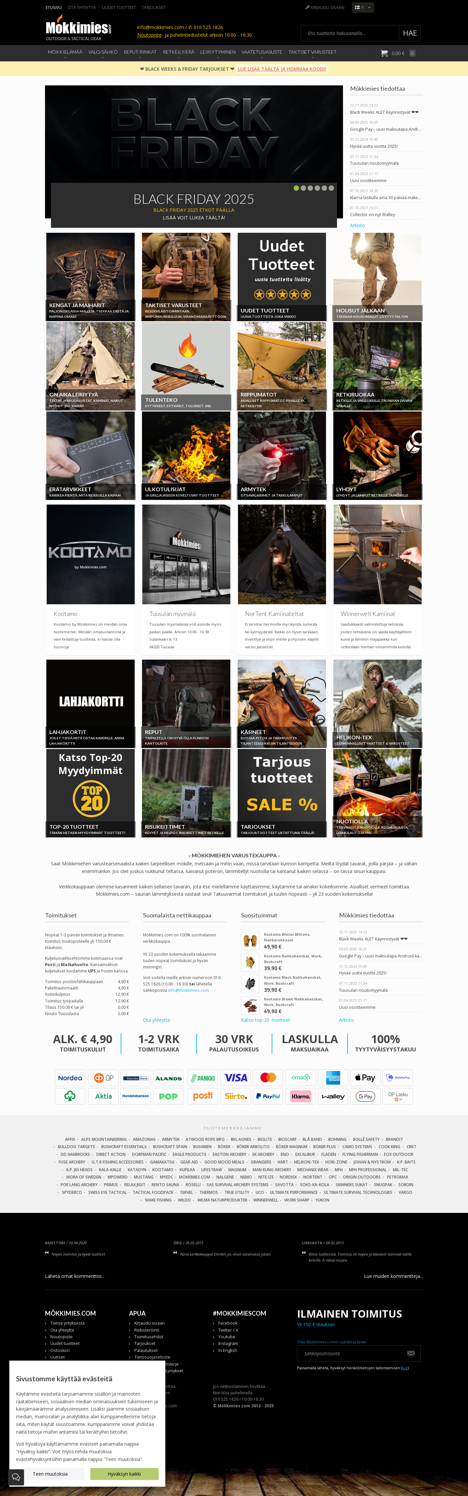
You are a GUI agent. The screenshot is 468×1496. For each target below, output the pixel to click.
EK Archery (263, 1154)
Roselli (193, 1185)
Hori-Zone (336, 1162)
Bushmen (202, 1147)
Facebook (227, 1323)
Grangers (261, 1162)
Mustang (144, 1177)
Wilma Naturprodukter (222, 1200)
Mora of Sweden (83, 1177)
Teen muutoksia (50, 1474)
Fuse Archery (72, 1162)
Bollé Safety (366, 1139)
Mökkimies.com (194, 1177)
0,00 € (403, 53)
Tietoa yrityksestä (67, 1323)
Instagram (228, 1343)
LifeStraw (211, 1170)
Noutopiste (149, 35)
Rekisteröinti (146, 1330)
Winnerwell (265, 1200)
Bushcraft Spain (170, 1147)
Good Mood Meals (224, 1162)
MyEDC (166, 1177)
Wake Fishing (158, 1200)
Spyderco (72, 1192)
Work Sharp (296, 1200)
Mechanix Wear (312, 1170)
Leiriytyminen (218, 52)
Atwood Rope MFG (205, 1139)
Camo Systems (357, 1147)
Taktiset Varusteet (312, 52)
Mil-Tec (400, 1170)
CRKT (411, 1147)
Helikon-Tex (306, 1162)
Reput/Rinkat (140, 52)
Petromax (397, 1177)
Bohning (337, 1139)
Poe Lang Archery (79, 1185)
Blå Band (312, 1139)
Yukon (322, 1200)
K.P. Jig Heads (79, 1170)
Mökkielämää (65, 52)
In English (227, 1350)
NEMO (246, 1177)
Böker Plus (324, 1147)
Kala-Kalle (110, 1170)
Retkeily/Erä (178, 52)
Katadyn (137, 1170)
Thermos (208, 1192)
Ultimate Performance (294, 1192)
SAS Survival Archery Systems (238, 1185)
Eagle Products (189, 1154)
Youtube (226, 1337)
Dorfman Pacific (149, 1154)
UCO (260, 1192)
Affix (70, 1139)
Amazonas (144, 1139)
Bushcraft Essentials (124, 1147)
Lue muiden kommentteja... (393, 1276)
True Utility (236, 1192)
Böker (224, 1147)
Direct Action (111, 1154)
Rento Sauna (165, 1185)
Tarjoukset (153, 7)
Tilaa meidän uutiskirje (156, 1364)
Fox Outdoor (398, 1154)
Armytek (171, 1139)
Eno (285, 1154)
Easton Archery (229, 1154)
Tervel (186, 1192)
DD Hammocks (75, 1154)
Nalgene (225, 1177)
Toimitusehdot (148, 1337)
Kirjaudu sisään (327, 7)
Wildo (184, 1200)
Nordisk (288, 1177)
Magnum (237, 1170)
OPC (333, 1177)
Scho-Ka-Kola (314, 1185)
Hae (410, 33)
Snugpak (383, 1185)
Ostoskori (60, 1350)
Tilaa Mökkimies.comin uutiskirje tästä (331, 1341)
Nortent (312, 1177)
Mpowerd (118, 1177)
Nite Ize (266, 1177)
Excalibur (305, 1154)
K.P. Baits (406, 1162)
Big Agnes (241, 1139)
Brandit (394, 1139)
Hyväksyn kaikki (124, 1474)
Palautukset (146, 1350)
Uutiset (57, 1357)
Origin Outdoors (362, 1177)
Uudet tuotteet (119, 7)
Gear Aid (189, 1162)
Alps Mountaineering (104, 1139)
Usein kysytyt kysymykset (158, 1371)
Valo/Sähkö (103, 52)
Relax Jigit (134, 1185)
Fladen (328, 1154)
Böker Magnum (291, 1147)
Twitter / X (228, 1330)
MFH (339, 1170)
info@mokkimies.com (188, 990)
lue (405, 1367)
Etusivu (54, 7)
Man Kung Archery (272, 1170)
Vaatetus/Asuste (262, 52)
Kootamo (162, 1170)
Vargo (405, 1192)
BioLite (265, 1139)
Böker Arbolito (253, 1147)
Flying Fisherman (360, 1154)
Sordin (405, 1185)
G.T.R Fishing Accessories (118, 1162)
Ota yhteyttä (82, 7)
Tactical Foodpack (153, 1192)
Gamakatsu (162, 1162)
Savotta (284, 1185)
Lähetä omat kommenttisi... (74, 1276)
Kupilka (187, 1170)
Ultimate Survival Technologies (358, 1192)
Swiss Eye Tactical (107, 1192)
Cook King (389, 1147)
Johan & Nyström (372, 1162)
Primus (111, 1185)
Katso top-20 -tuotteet (265, 1020)
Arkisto (357, 225)
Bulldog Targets (76, 1147)
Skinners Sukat (352, 1185)
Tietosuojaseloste (152, 1357)
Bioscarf (287, 1139)
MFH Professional (368, 1170)
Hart (283, 1162)
